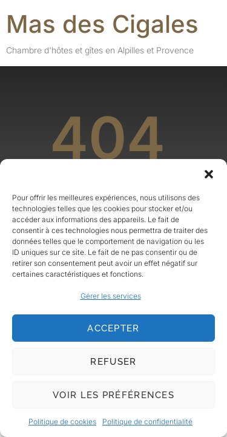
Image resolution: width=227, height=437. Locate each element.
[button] (209, 174)
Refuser (113, 361)
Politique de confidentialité (147, 421)
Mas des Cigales (102, 24)
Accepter (113, 328)
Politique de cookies (62, 421)
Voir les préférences (113, 395)
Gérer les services (111, 295)
